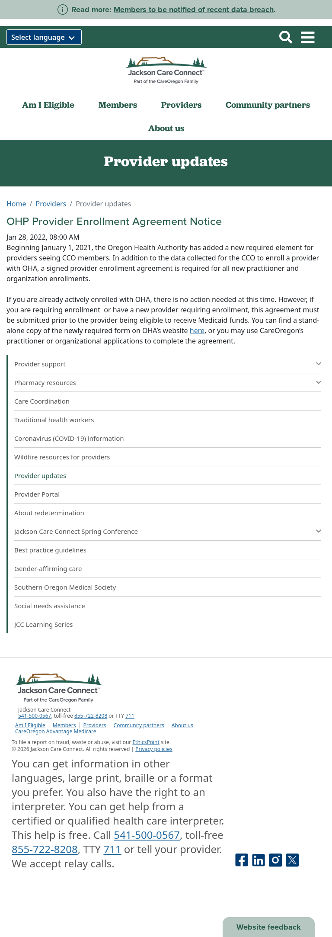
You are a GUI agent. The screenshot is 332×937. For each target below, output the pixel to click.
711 (129, 715)
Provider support (40, 363)
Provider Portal (37, 494)
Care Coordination (42, 401)
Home (16, 204)
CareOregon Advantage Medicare (55, 731)
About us (166, 128)
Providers (181, 104)
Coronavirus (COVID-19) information (69, 438)
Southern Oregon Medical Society (66, 587)
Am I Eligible (48, 104)
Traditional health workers (54, 419)
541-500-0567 (34, 715)
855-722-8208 (90, 715)
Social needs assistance (49, 605)
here (197, 330)
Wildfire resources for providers (62, 456)
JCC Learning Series (43, 624)
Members (118, 104)
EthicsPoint (145, 742)
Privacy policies (153, 749)
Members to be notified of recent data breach (194, 9)
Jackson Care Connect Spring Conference (76, 531)
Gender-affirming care (48, 568)
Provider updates (40, 475)
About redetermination (49, 512)
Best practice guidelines (50, 550)
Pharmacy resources (45, 382)
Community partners (268, 104)
